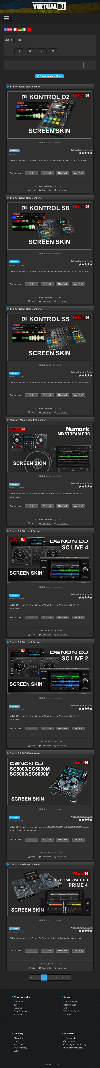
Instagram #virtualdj (74, 1044)
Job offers (18, 1044)
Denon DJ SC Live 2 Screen (25, 642)
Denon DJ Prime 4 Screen (25, 864)
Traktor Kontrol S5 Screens (26, 308)
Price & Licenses (21, 1011)
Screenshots (20, 1014)
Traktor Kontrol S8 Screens (26, 197)
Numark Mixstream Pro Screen (28, 419)
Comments (46, 190)
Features (18, 1008)
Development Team (83, 150)
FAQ (65, 1008)
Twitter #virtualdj (73, 1047)
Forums (67, 1014)
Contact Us (19, 1041)
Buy (15, 1005)
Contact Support (71, 1001)
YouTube (69, 1041)
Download (19, 1001)
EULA (16, 1051)
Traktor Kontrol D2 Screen (25, 86)
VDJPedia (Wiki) (71, 1011)
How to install (63, 190)
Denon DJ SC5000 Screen (25, 753)
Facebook (69, 1038)
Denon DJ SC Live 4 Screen (25, 531)
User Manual (69, 1005)
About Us (18, 1038)
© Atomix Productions (50, 1064)
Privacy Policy (20, 1047)
